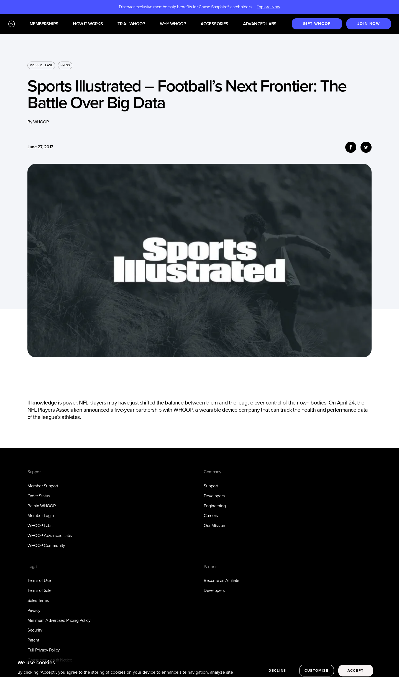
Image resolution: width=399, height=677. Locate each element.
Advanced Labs (260, 24)
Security (34, 630)
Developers (214, 496)
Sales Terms (38, 600)
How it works (88, 24)
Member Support (42, 486)
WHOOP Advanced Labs (49, 535)
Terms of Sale (39, 590)
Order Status (38, 496)
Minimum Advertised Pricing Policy (58, 620)
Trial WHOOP (131, 24)
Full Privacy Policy (43, 650)
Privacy (33, 610)
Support (211, 486)
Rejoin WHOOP (41, 506)
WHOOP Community (46, 545)
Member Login (40, 515)
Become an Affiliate (221, 580)
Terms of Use (39, 580)
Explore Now (268, 7)
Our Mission (214, 525)
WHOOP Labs (39, 525)
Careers (211, 515)
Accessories (214, 24)
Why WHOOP (173, 24)
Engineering (215, 506)
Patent (33, 640)
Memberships (44, 24)
